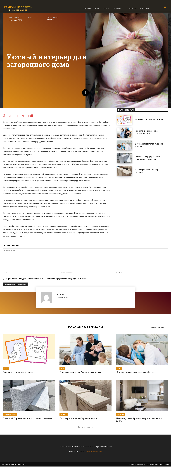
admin (60, 294)
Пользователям (152, 464)
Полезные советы (10, 414)
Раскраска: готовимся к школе (149, 119)
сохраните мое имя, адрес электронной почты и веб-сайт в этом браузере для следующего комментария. (47, 279)
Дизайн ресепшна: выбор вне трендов (78, 418)
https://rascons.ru (63, 297)
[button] (165, 7)
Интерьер (50, 19)
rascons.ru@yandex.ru (93, 451)
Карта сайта (164, 464)
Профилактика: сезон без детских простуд (146, 132)
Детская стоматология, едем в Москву (135, 372)
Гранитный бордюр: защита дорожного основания (27, 418)
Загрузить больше (85, 427)
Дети (5, 368)
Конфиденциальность (137, 464)
